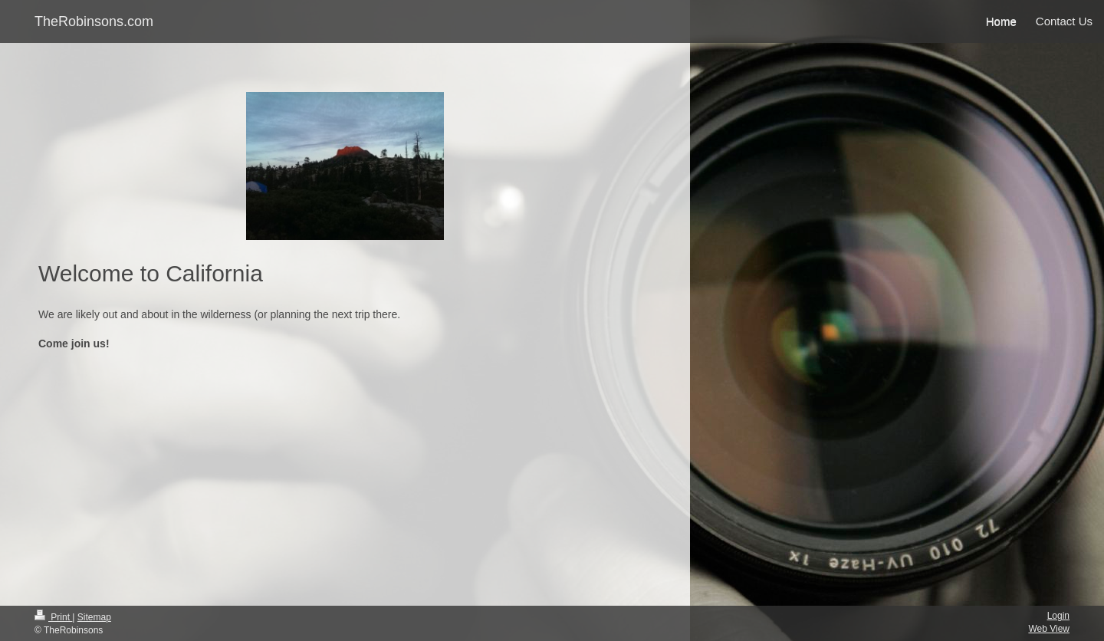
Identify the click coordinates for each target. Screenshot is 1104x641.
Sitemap (94, 617)
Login (1058, 615)
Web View (1049, 628)
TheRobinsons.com (93, 21)
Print (53, 617)
